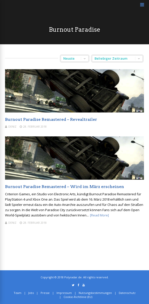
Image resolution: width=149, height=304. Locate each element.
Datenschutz (127, 293)
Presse (45, 293)
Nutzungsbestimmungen (95, 293)
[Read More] (99, 215)
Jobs (31, 293)
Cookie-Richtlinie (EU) (78, 297)
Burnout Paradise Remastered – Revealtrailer (51, 119)
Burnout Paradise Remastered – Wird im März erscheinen (64, 186)
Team (17, 293)
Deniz (12, 126)
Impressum (64, 293)
